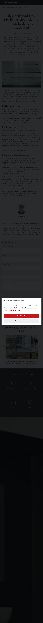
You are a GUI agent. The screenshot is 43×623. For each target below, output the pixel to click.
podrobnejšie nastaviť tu (12, 310)
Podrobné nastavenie (21, 321)
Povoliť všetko (21, 316)
